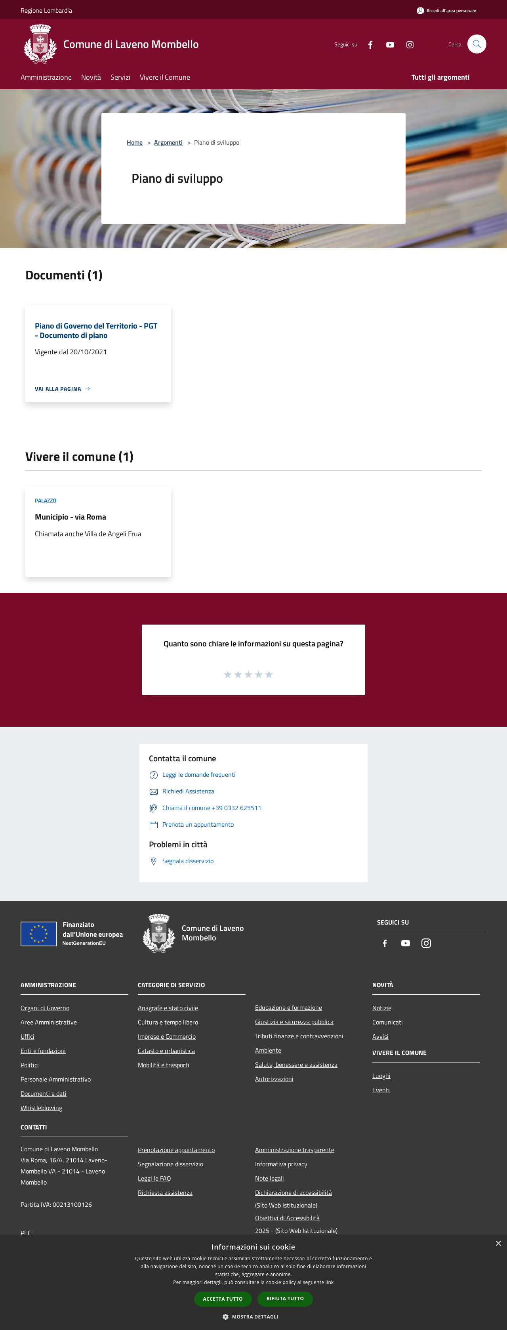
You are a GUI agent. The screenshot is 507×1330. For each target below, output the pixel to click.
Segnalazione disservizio (170, 1164)
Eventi (381, 1090)
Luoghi (381, 1075)
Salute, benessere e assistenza (296, 1064)
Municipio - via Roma (70, 516)
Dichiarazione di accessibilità (293, 1192)
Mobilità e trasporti (163, 1065)
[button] (253, 1316)
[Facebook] (367, 43)
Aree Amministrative (49, 1022)
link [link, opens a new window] (330, 1282)
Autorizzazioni (274, 1078)
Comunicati (387, 1022)
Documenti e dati (44, 1093)
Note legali (269, 1178)
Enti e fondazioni (43, 1050)
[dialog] (253, 1282)
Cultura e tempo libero (168, 1022)
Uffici (27, 1036)
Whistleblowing (41, 1107)
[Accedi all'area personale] (446, 10)
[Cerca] (476, 44)
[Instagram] (406, 43)
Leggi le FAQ (154, 1178)
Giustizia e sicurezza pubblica (294, 1021)
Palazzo (45, 500)
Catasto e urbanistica (166, 1050)
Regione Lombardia (46, 10)
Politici (30, 1065)
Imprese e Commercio (167, 1036)
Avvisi (380, 1036)
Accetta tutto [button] (223, 1299)
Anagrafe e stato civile (168, 1008)
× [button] (498, 1244)
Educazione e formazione (288, 1007)
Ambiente (268, 1050)
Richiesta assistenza (165, 1192)
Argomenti (168, 142)
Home (135, 142)
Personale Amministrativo (56, 1079)
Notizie (381, 1008)
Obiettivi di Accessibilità (287, 1218)
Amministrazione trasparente (294, 1149)
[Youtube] (387, 43)
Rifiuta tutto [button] (285, 1298)
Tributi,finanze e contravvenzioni (299, 1036)
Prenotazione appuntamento (176, 1149)
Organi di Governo (45, 1008)
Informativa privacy (281, 1164)
